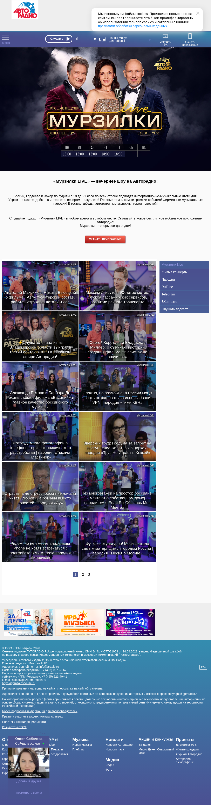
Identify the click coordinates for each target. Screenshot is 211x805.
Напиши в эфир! (28, 775)
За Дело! (145, 744)
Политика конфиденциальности (24, 721)
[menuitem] (54, 739)
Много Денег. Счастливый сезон (156, 751)
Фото (109, 769)
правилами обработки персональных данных (132, 26)
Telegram (168, 294)
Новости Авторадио (119, 744)
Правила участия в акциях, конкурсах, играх (32, 716)
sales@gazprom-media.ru (29, 679)
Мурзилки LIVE (67, 264)
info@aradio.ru (49, 666)
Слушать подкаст (175, 309)
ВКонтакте (169, 301)
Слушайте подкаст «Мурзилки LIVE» (37, 218)
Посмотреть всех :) (29, 792)
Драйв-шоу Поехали (49, 749)
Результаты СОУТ (14, 727)
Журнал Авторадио (189, 754)
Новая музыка (82, 744)
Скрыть (44, 733)
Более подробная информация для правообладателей (39, 711)
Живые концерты (175, 272)
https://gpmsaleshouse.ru (18, 683)
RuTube (167, 287)
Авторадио (185, 760)
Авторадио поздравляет (51, 754)
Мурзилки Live (172, 264)
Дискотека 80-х (186, 744)
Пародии (168, 279)
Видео (110, 764)
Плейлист (79, 749)
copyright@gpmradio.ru (183, 693)
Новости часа (115, 749)
